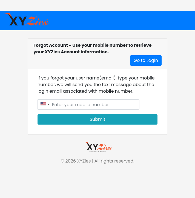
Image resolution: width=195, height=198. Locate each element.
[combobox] (44, 104)
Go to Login (146, 60)
